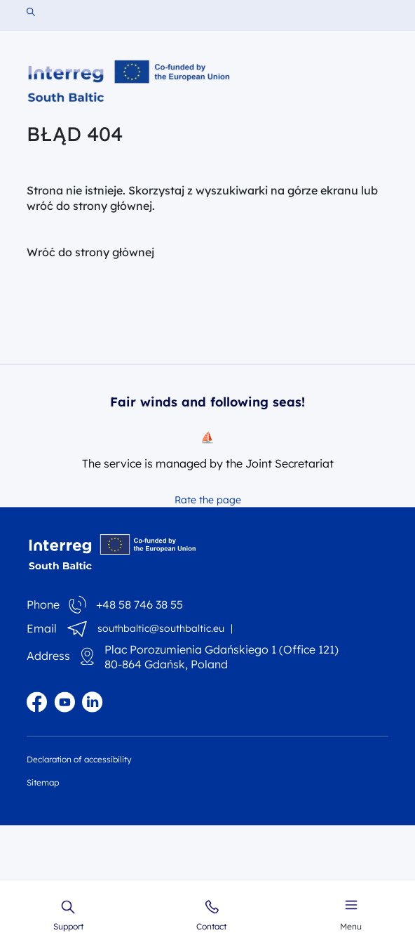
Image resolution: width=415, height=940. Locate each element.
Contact (211, 915)
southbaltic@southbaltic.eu (160, 628)
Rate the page (208, 500)
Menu (351, 913)
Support (68, 915)
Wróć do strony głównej (90, 252)
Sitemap (43, 782)
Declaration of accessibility (79, 759)
